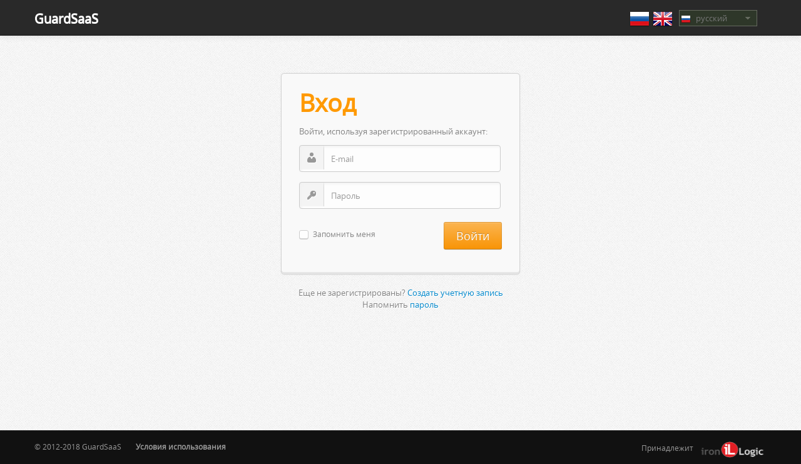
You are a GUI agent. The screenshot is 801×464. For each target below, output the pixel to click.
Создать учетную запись (455, 292)
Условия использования (181, 446)
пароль (424, 304)
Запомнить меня (344, 235)
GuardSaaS (66, 18)
